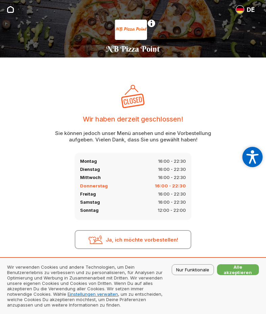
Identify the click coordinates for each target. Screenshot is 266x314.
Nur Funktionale (192, 269)
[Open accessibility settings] (252, 157)
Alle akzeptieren (238, 269)
